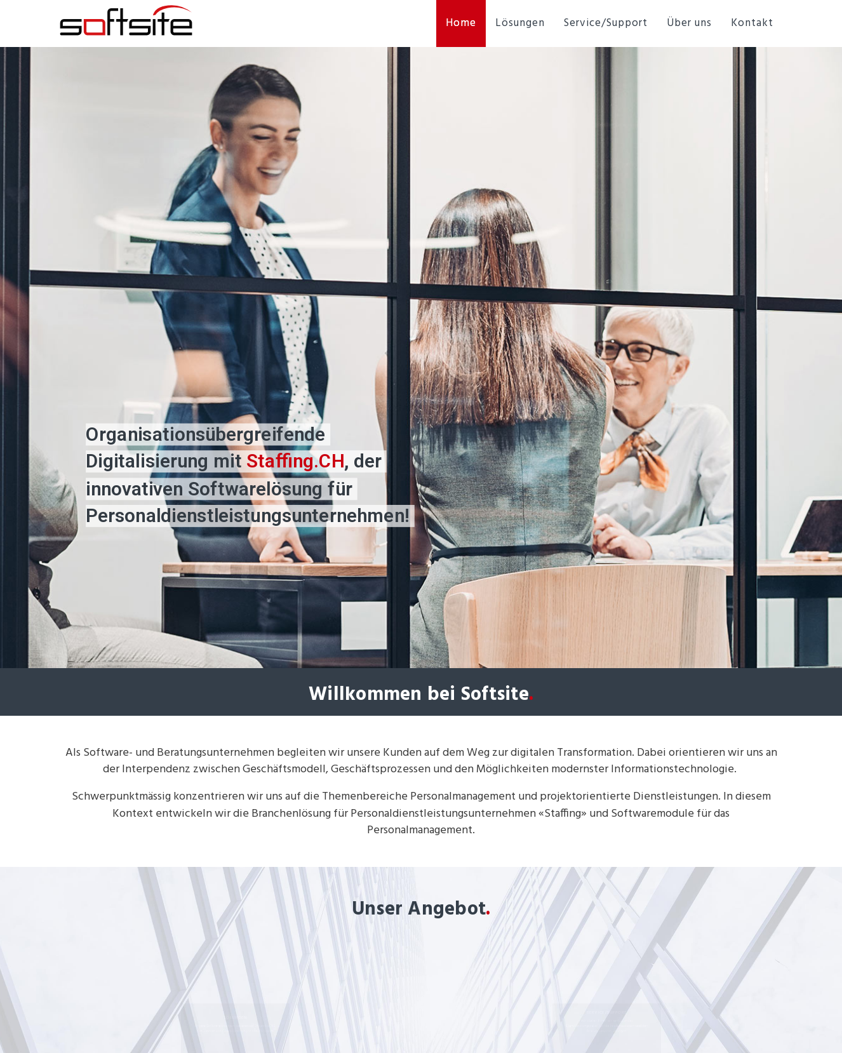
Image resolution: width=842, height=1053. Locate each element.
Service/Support (606, 23)
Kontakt (752, 23)
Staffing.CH (295, 462)
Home (461, 23)
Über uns (689, 23)
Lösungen (520, 23)
